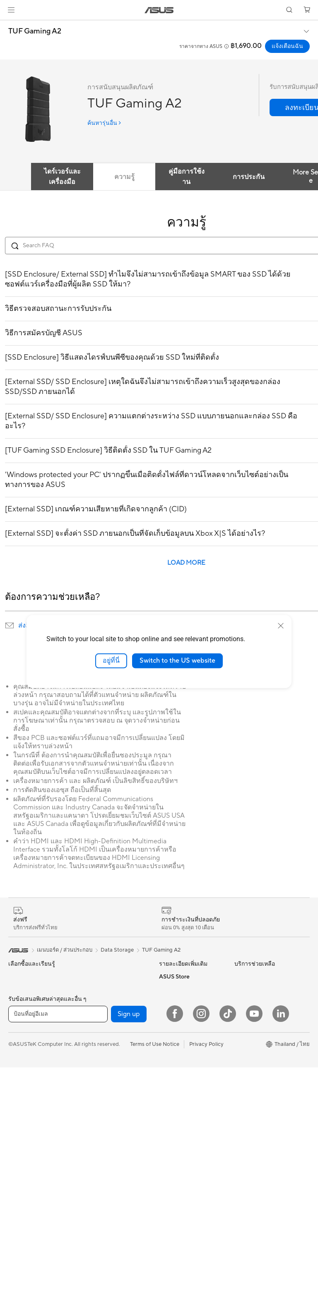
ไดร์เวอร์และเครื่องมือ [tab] (62, 176)
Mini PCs (19, 1134)
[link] (159, 10)
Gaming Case (98, 989)
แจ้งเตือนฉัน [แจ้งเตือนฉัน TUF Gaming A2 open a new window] (287, 46)
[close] (280, 626)
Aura (165, 1065)
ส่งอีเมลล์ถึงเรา (176, 1145)
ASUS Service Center (185, 1001)
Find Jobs (246, 1073)
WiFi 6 (89, 1078)
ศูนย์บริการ (172, 1116)
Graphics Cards (101, 1013)
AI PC (166, 1053)
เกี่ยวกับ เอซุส (249, 977)
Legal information (255, 1061)
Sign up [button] (129, 1250)
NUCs (15, 1122)
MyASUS (170, 1212)
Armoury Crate (177, 1090)
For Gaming (22, 1045)
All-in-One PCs (26, 1097)
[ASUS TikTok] (227, 1249)
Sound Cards (98, 1038)
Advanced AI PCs (180, 1077)
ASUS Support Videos (186, 1199)
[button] (11, 10)
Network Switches (104, 1134)
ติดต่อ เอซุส (247, 1035)
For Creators (24, 1033)
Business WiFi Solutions (111, 1122)
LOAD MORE (186, 563)
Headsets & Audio (103, 1161)
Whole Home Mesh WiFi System (112, 1106)
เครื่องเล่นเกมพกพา (30, 992)
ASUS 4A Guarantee (184, 989)
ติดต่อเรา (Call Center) (185, 1130)
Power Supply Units (106, 1026)
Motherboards (100, 976)
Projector (19, 1159)
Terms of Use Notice (154, 1280)
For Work (19, 1058)
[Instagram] (201, 1249)
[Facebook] (174, 1249)
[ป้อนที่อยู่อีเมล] (58, 1249)
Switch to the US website (177, 660)
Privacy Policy (206, 1280)
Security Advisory (180, 1187)
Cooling (91, 1001)
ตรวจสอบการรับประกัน (186, 1174)
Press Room (249, 1048)
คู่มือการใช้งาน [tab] (187, 176)
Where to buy (251, 1098)
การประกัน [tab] (249, 177)
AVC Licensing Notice (185, 1028)
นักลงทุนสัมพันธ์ (253, 1006)
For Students (24, 1070)
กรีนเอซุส (245, 1021)
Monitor (18, 1147)
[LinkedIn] (280, 1249)
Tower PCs (21, 1110)
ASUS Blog (172, 1040)
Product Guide (177, 976)
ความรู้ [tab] (124, 177)
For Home (20, 1020)
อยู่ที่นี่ (111, 660)
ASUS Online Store (257, 1110)
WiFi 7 (89, 1065)
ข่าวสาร (243, 992)
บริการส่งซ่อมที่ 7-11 (182, 1015)
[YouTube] (254, 1249)
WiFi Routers (98, 1090)
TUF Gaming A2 (34, 31)
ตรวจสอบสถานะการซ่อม (188, 1159)
